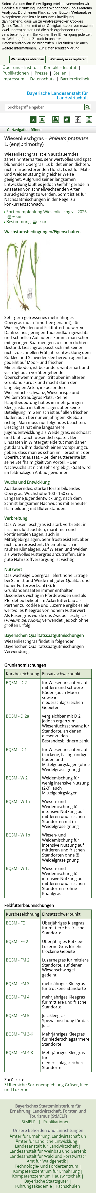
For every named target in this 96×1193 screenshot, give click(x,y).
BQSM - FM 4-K (19, 1052)
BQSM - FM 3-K (19, 1034)
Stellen (59, 73)
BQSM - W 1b (18, 835)
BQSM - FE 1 (17, 923)
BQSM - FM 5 (17, 1015)
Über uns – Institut (20, 67)
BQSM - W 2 (17, 778)
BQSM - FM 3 (17, 983)
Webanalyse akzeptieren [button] (68, 59)
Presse (41, 73)
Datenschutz (42, 79)
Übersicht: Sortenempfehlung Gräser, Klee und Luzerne (46, 1087)
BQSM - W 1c (18, 868)
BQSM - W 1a (18, 801)
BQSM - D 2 (16, 682)
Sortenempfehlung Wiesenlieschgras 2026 (46, 214)
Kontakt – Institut (60, 67)
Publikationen (16, 73)
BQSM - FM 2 (17, 960)
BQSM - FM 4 (17, 997)
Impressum (13, 79)
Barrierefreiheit (75, 79)
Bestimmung (26, 221)
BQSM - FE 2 (17, 941)
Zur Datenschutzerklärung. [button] (59, 48)
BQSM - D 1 (16, 749)
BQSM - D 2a (17, 716)
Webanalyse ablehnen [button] (27, 59)
